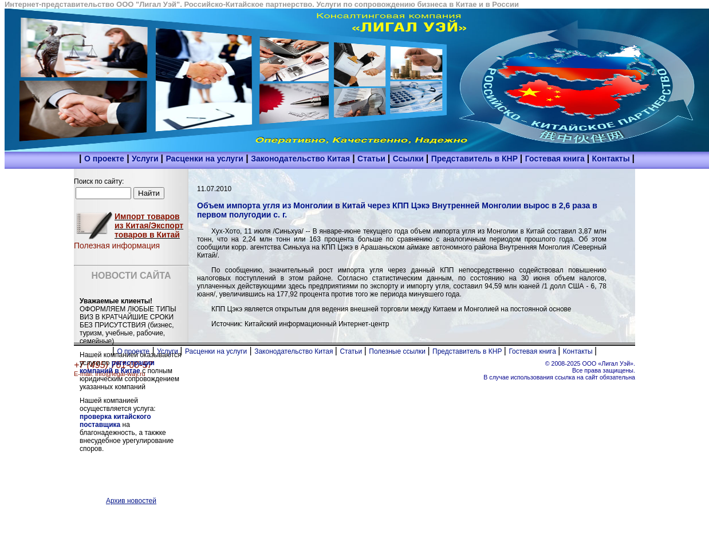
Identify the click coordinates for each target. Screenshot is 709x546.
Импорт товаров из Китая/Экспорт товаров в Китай (149, 225)
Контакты (612, 158)
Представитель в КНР (475, 158)
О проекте (104, 158)
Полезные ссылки (398, 351)
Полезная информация (117, 245)
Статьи (372, 158)
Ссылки (409, 158)
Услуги (146, 158)
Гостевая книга (556, 158)
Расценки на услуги (204, 158)
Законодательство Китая (301, 158)
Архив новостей (131, 501)
